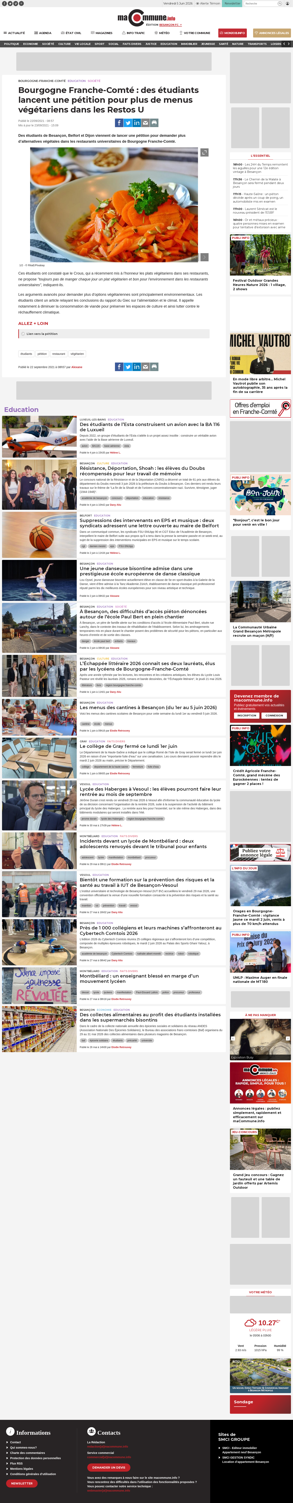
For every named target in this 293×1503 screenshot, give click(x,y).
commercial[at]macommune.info (109, 1457)
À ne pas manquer (260, 1015)
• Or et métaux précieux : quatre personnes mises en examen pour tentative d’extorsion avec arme (259, 223)
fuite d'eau (153, 766)
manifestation (116, 857)
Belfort (86, 515)
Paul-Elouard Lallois (147, 992)
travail (122, 905)
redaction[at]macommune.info (107, 1446)
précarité (132, 1040)
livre (99, 685)
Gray (83, 741)
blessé (85, 992)
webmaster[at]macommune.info (108, 1490)
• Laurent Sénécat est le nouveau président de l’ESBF (255, 210)
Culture (103, 463)
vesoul (133, 905)
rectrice (169, 953)
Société (94, 81)
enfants (119, 641)
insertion (86, 905)
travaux (131, 641)
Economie (104, 1009)
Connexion (274, 715)
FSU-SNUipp (126, 546)
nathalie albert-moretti (149, 953)
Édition (152, 24)
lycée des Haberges (112, 818)
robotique (193, 953)
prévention (108, 905)
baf (83, 1040)
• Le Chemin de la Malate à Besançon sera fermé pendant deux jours (258, 183)
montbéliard (134, 857)
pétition (42, 353)
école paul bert (102, 641)
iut (97, 905)
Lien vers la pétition (39, 334)
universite (147, 1040)
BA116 (95, 446)
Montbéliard (89, 836)
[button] (280, 3)
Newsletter (22, 1483)
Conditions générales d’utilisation (33, 1474)
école (97, 724)
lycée (101, 857)
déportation (132, 498)
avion (85, 446)
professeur (194, 992)
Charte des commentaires (27, 1452)
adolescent (88, 857)
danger (85, 641)
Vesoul (85, 784)
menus (108, 724)
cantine (86, 724)
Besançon (87, 463)
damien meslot (98, 546)
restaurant (58, 353)
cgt (83, 546)
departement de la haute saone (111, 766)
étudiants (26, 353)
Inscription (246, 715)
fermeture (138, 766)
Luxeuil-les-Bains (93, 419)
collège (86, 766)
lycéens (108, 992)
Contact (15, 1442)
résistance (164, 498)
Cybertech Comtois (122, 953)
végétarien (77, 353)
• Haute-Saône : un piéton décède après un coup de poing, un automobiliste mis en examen (258, 197)
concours (117, 498)
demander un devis (108, 1467)
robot (181, 953)
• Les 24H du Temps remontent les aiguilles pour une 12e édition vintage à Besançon (260, 168)
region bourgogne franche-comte (123, 685)
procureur (150, 857)
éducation (148, 498)
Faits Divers (116, 741)
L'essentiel (260, 156)
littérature (87, 685)
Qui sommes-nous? (23, 1447)
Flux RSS (16, 1463)
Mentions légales (21, 1468)
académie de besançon (94, 498)
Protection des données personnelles (35, 1458)
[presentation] (195, 257)
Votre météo (260, 1292)
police (165, 992)
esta (126, 446)
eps (112, 546)
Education (77, 81)
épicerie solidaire (99, 1040)
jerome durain (89, 818)
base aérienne (112, 446)
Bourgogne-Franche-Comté (42, 81)
